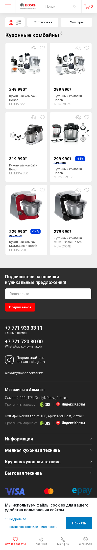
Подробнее (17, 519)
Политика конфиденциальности (33, 527)
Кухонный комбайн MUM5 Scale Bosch (23, 244)
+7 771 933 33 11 (24, 328)
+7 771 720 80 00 (24, 342)
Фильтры (77, 22)
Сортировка (43, 22)
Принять (79, 523)
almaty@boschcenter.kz (24, 373)
